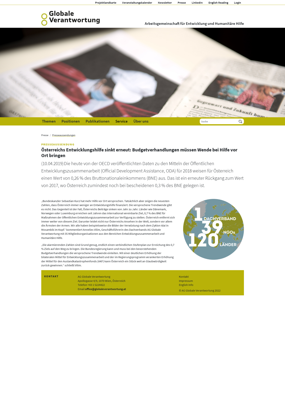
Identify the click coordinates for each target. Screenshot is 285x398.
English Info (186, 285)
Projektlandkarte (105, 2)
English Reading (218, 2)
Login (237, 2)
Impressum (186, 281)
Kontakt (184, 276)
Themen (49, 121)
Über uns (140, 121)
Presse (182, 2)
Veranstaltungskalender (137, 2)
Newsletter (165, 2)
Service (121, 121)
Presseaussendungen (63, 135)
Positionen (71, 121)
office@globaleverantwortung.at (105, 289)
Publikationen (98, 121)
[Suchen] (240, 121)
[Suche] (218, 121)
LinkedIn (197, 2)
